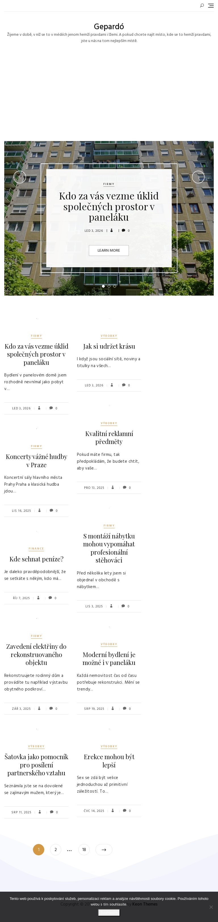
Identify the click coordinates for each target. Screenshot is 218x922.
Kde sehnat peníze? (36, 559)
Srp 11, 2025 (21, 812)
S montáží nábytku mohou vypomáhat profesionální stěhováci (109, 548)
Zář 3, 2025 (21, 709)
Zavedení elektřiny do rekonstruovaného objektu (36, 654)
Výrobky (109, 336)
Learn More (109, 250)
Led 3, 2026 (94, 230)
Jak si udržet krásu (109, 346)
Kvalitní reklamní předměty (109, 437)
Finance (36, 548)
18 (86, 848)
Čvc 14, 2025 (94, 811)
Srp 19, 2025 (94, 709)
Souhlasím (109, 912)
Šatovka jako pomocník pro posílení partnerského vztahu (36, 764)
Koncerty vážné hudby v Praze (36, 460)
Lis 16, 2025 (21, 510)
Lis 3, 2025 (94, 606)
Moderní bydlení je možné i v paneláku (109, 658)
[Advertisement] (110, 98)
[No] (211, 907)
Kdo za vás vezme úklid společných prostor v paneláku (109, 206)
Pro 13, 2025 (94, 488)
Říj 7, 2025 (21, 598)
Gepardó (109, 27)
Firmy (108, 184)
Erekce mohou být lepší (109, 760)
